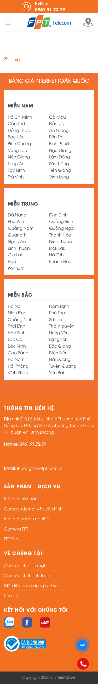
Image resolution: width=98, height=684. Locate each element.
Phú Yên (16, 221)
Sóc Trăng (59, 163)
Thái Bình (16, 326)
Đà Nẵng (17, 215)
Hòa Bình (17, 332)
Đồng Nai (58, 123)
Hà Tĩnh (56, 254)
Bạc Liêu (16, 136)
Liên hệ (11, 595)
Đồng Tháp (19, 130)
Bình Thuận (19, 248)
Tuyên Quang (62, 366)
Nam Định (59, 306)
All (17, 59)
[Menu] (8, 23)
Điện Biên (58, 352)
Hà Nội (14, 306)
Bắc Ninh (17, 346)
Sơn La (55, 319)
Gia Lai (15, 254)
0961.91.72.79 (33, 444)
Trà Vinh (16, 177)
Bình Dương (19, 143)
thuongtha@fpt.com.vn (40, 468)
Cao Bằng (18, 352)
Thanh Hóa (60, 235)
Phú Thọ (57, 312)
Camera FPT (16, 529)
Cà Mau (57, 117)
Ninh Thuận (60, 241)
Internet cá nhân (21, 498)
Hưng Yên (59, 332)
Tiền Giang (60, 170)
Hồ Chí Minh (20, 117)
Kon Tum (16, 268)
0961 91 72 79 (56, 6)
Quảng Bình (61, 221)
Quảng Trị (17, 235)
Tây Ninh (16, 170)
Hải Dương (60, 359)
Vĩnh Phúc (18, 372)
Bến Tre (56, 136)
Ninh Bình (17, 312)
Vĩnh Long (59, 177)
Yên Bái (56, 372)
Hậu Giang (60, 150)
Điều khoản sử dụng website (32, 585)
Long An (16, 163)
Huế (12, 261)
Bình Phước (60, 143)
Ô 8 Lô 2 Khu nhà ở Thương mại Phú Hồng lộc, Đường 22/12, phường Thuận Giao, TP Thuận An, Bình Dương (49, 425)
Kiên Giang (19, 156)
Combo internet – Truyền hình (33, 509)
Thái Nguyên (61, 326)
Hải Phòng (18, 366)
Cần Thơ (16, 123)
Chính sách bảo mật (24, 565)
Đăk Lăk (57, 248)
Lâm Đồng (59, 156)
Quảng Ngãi (61, 228)
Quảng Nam (20, 228)
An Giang (59, 130)
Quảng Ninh (20, 319)
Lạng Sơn (58, 339)
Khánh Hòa (60, 261)
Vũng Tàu (17, 150)
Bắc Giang (60, 346)
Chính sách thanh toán (27, 575)
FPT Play (12, 538)
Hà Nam (16, 359)
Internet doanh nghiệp (26, 518)
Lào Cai (15, 339)
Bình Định (58, 215)
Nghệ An (17, 241)
